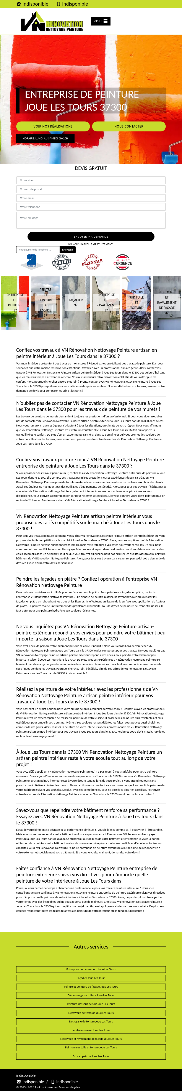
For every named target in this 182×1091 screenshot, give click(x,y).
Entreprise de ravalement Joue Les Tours (91, 969)
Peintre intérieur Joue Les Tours (91, 1030)
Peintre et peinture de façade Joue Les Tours (91, 987)
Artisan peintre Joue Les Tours (91, 1056)
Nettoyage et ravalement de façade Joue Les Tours (91, 1039)
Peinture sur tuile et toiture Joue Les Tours (91, 1047)
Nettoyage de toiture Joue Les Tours (91, 1021)
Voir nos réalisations (53, 126)
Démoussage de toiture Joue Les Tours (91, 995)
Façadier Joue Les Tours (91, 978)
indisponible (32, 4)
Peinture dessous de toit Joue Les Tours (91, 1004)
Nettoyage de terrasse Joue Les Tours (91, 1013)
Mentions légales (69, 1087)
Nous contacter (128, 126)
